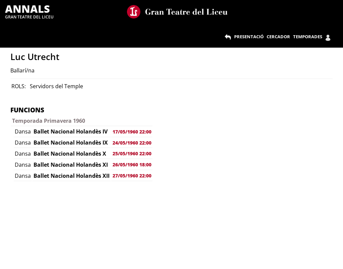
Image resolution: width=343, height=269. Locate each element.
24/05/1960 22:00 (132, 143)
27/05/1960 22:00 (132, 175)
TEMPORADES (307, 37)
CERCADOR (278, 37)
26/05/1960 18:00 (132, 164)
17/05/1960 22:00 (132, 131)
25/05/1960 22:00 (132, 153)
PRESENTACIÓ (249, 37)
